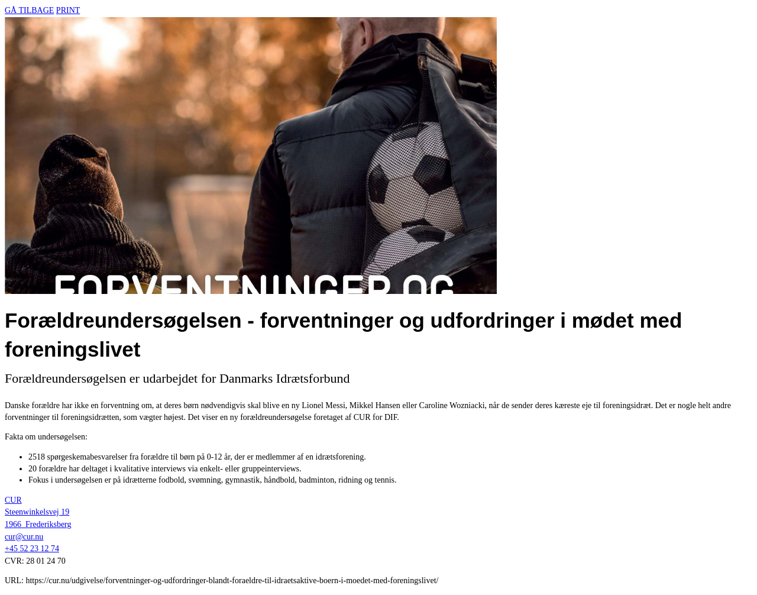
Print (68, 10)
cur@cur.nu (24, 536)
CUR (13, 500)
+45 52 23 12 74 (32, 548)
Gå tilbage (29, 10)
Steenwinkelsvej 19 (37, 511)
